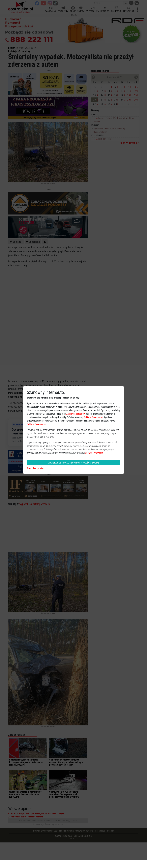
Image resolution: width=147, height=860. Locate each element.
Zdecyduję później (35, 468)
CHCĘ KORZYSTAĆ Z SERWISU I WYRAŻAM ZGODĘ (73, 462)
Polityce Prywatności (93, 417)
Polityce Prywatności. (94, 453)
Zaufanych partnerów (75, 413)
